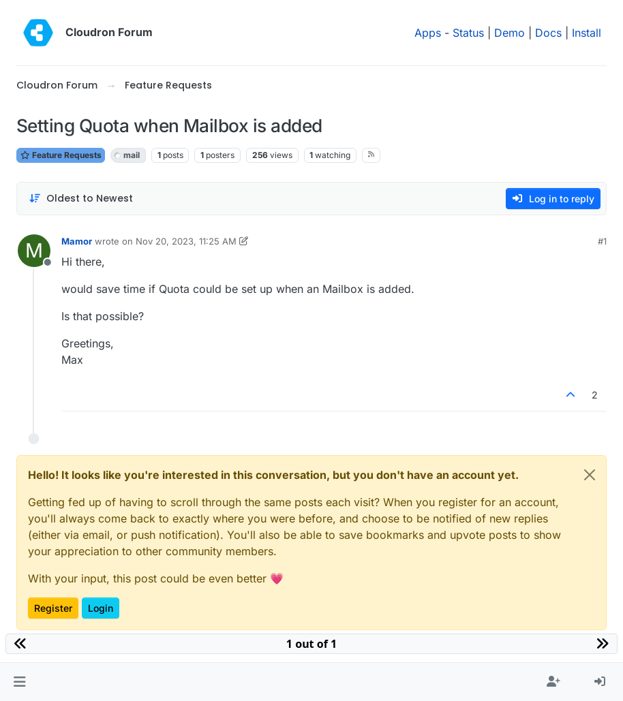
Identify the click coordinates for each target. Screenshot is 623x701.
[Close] (589, 475)
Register (53, 608)
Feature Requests (61, 155)
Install (586, 33)
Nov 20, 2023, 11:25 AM (186, 241)
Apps (427, 33)
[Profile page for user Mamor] (34, 250)
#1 (602, 241)
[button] (19, 682)
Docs (548, 33)
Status (468, 33)
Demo (509, 33)
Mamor (76, 241)
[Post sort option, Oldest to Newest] (80, 198)
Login (100, 608)
